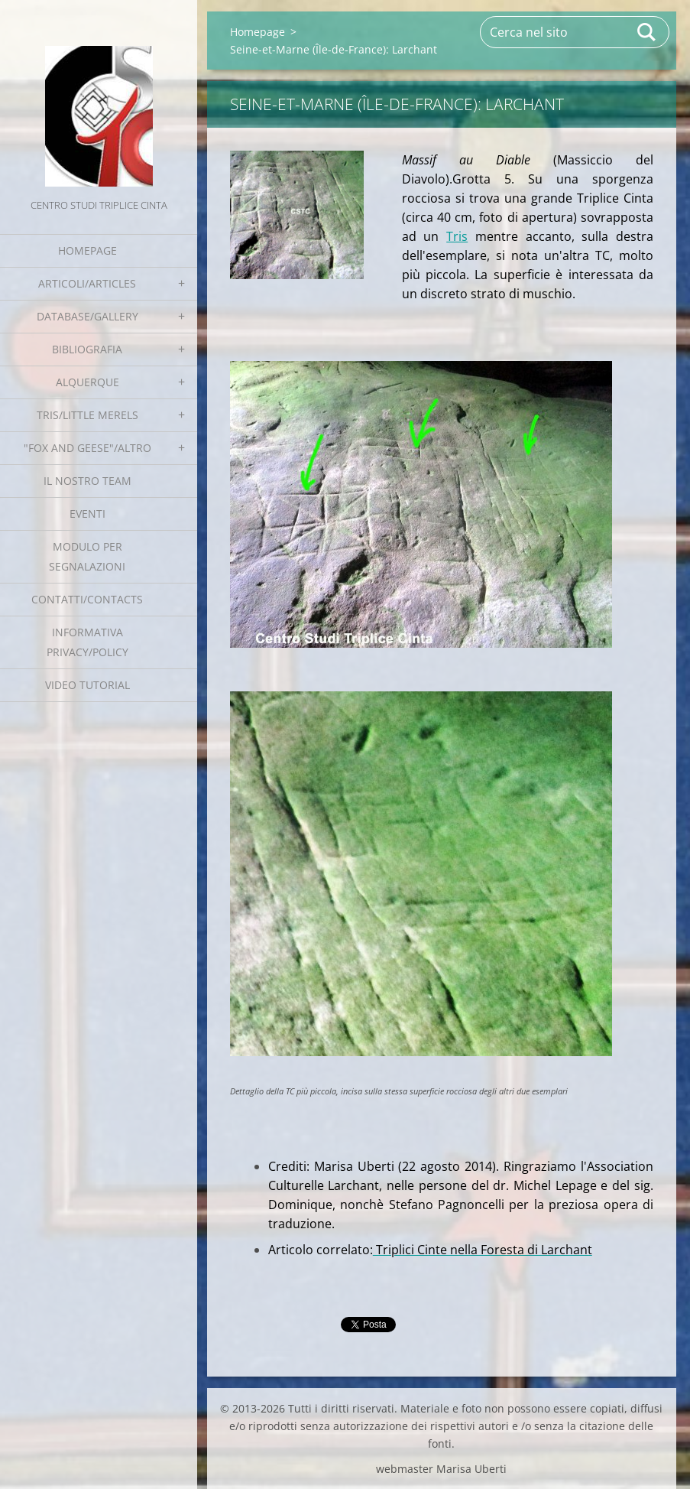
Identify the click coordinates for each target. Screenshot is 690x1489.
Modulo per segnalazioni (87, 556)
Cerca (647, 32)
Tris (457, 236)
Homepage (87, 250)
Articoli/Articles (87, 283)
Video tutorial (87, 685)
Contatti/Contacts (87, 599)
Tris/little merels (87, 415)
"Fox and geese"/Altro (87, 448)
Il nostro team (87, 480)
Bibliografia (87, 349)
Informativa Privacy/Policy (87, 642)
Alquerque (87, 382)
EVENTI (87, 513)
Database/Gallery (87, 316)
